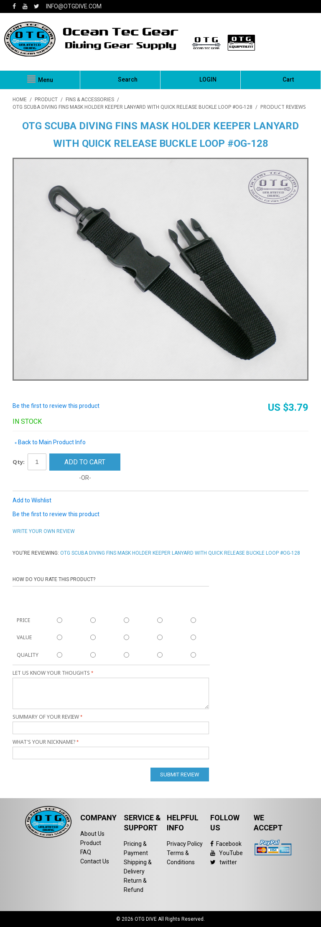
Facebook (226, 843)
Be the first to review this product (56, 405)
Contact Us (94, 861)
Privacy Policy (185, 843)
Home (20, 99)
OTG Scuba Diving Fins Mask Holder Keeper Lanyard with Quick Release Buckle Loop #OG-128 (132, 107)
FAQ (85, 852)
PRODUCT (46, 99)
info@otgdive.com (74, 6)
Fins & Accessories (90, 99)
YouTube (226, 853)
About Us (92, 833)
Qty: (19, 462)
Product (90, 843)
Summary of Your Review (46, 716)
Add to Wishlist (32, 500)
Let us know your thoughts (51, 672)
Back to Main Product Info (50, 442)
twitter (223, 862)
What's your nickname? (44, 741)
